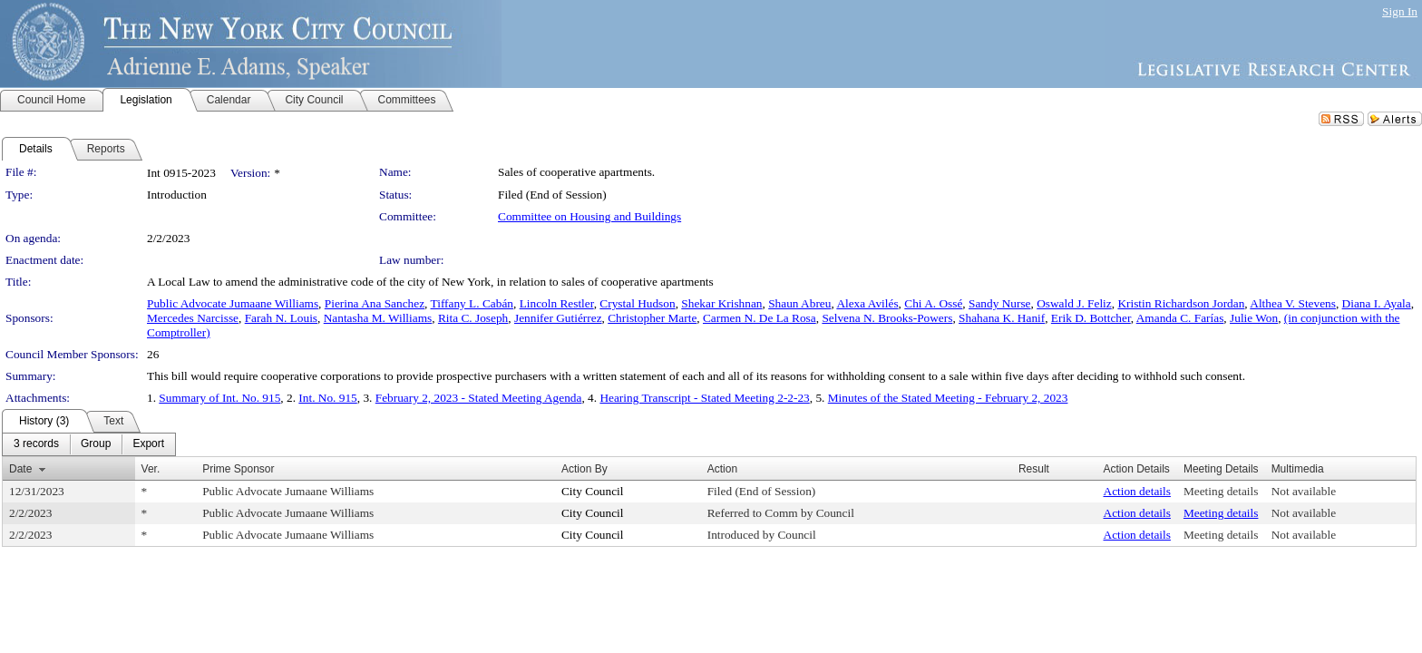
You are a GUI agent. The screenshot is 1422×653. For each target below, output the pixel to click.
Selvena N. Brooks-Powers (887, 318)
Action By (584, 469)
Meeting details (1221, 491)
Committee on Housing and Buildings (589, 216)
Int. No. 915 (327, 397)
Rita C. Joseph (473, 318)
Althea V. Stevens (1293, 303)
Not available (1303, 491)
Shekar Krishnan (721, 303)
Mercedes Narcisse (193, 318)
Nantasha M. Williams (378, 318)
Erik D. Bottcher (1091, 318)
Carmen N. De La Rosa (759, 318)
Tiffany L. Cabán (472, 303)
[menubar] (89, 444)
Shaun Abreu (799, 303)
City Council (592, 491)
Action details (1137, 491)
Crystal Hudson (637, 303)
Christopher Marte (652, 318)
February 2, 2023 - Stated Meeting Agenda (478, 397)
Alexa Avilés (867, 303)
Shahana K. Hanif (1002, 318)
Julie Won (1254, 318)
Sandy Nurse (999, 303)
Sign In (1399, 11)
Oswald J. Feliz (1074, 303)
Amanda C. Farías (1180, 318)
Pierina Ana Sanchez (374, 303)
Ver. (151, 469)
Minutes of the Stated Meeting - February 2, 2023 (948, 397)
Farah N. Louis (281, 318)
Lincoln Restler (557, 303)
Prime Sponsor (238, 469)
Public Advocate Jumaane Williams (232, 303)
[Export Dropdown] (148, 444)
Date (20, 469)
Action (722, 469)
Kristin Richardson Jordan (1180, 303)
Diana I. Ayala (1376, 303)
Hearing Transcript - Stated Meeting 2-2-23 (704, 397)
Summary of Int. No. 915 (219, 397)
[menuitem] (36, 444)
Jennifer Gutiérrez (558, 318)
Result (1033, 469)
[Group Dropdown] (96, 444)
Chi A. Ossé (933, 303)
